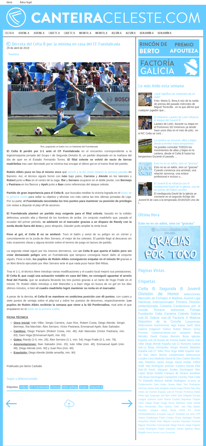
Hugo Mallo (177, 351)
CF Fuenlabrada (39, 387)
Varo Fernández (147, 406)
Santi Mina (193, 325)
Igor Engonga (152, 395)
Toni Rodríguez (191, 384)
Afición (163, 355)
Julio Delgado (161, 388)
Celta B (23, 387)
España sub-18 (166, 392)
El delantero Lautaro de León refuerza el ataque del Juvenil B (176, 119)
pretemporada (148, 306)
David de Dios (173, 358)
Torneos (159, 310)
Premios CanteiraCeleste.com (157, 332)
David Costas (159, 336)
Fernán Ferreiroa (184, 392)
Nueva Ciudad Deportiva (177, 399)
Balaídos (195, 347)
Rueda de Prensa (167, 340)
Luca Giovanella (167, 432)
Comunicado (163, 425)
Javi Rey (186, 406)
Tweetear (13, 54)
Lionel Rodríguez (147, 428)
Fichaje (195, 310)
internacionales (163, 302)
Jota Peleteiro (146, 362)
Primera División (188, 302)
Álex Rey (195, 388)
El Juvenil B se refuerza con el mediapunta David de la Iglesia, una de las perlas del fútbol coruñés (177, 186)
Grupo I (83, 387)
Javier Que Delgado (181, 395)
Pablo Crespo (166, 417)
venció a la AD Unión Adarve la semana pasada (98, 172)
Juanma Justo (155, 399)
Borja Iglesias (191, 336)
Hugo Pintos (183, 388)
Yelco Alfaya (145, 403)
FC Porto (194, 410)
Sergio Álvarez (179, 347)
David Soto (156, 421)
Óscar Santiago (183, 417)
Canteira (166, 306)
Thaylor (196, 399)
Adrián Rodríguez (175, 380)
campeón (185, 332)
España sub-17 (147, 351)
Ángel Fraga (160, 403)
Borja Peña (177, 410)
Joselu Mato (175, 384)
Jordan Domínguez (181, 369)
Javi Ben (165, 395)
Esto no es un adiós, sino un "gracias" (176, 163)
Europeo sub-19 (165, 414)
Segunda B (96, 387)
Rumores (186, 343)
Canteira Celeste (176, 313)
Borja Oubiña (155, 373)
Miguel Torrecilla (147, 425)
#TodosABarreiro (147, 414)
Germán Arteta (146, 388)
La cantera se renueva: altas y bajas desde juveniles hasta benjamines (175, 142)
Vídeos (167, 329)
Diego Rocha (178, 425)
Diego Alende (153, 343)
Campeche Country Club (178, 377)
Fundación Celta (150, 313)
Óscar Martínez (176, 403)
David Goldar (183, 362)
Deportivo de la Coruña (159, 321)
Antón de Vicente (147, 392)
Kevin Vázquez (158, 369)
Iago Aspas (178, 325)
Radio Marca (186, 340)
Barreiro (175, 336)
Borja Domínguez (153, 377)
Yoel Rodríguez (154, 366)
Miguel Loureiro (171, 421)
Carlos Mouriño (191, 358)
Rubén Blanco (182, 329)
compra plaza (158, 410)
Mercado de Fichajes (153, 298)
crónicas (55, 387)
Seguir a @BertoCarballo (22, 378)
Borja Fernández (158, 347)
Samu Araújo (165, 362)
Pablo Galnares (166, 428)
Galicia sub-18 (160, 317)
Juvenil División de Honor (169, 291)
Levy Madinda (156, 358)
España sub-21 (171, 343)
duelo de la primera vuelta (43, 309)
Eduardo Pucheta (190, 421)
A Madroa (176, 298)
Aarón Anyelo (153, 432)
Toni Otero (150, 355)
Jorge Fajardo (192, 425)
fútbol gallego (70, 387)
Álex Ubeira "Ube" (168, 406)
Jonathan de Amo (185, 414)
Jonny (196, 329)
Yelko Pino (163, 351)
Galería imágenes (149, 329)
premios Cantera (175, 366)
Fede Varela (193, 403)
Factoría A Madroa (186, 317)
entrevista (177, 310)
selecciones (192, 294)
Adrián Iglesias (185, 428)
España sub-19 (147, 340)
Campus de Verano (176, 373)
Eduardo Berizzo (153, 380)
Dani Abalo (160, 384)
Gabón (172, 388)
